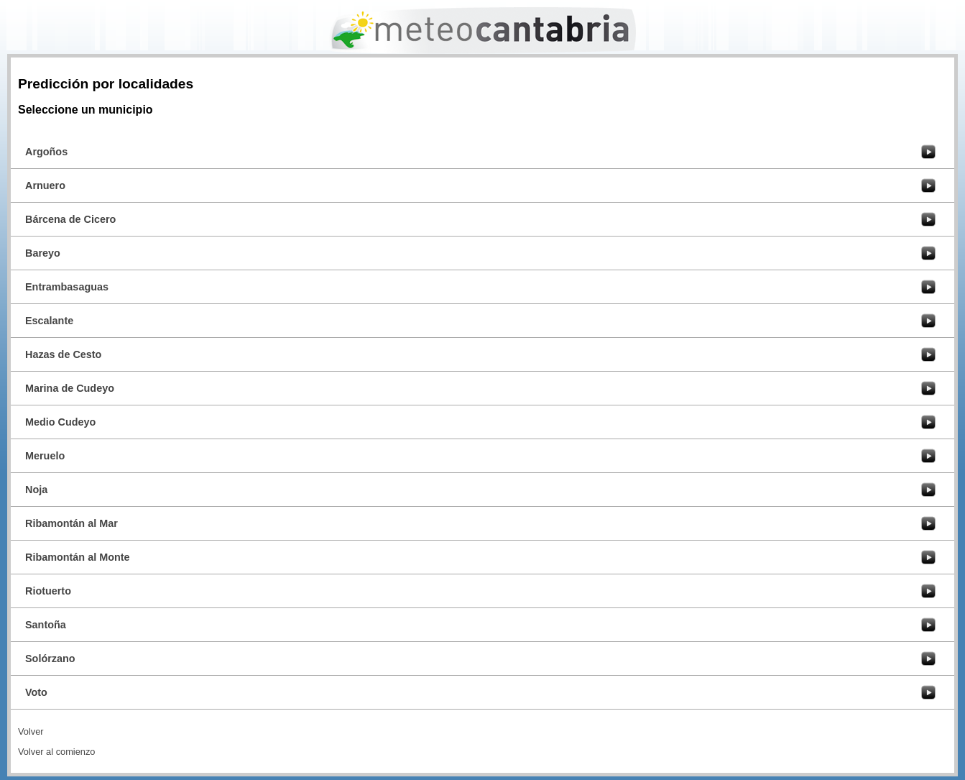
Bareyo (42, 253)
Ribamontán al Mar (71, 523)
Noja (36, 489)
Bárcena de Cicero (70, 219)
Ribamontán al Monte (77, 557)
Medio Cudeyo (60, 422)
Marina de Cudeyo (69, 388)
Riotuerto (48, 591)
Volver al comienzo (56, 751)
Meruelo (45, 456)
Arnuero (45, 185)
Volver (31, 731)
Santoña (45, 624)
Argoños (46, 151)
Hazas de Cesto (63, 354)
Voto (36, 692)
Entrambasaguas (66, 287)
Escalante (49, 320)
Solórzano (50, 658)
